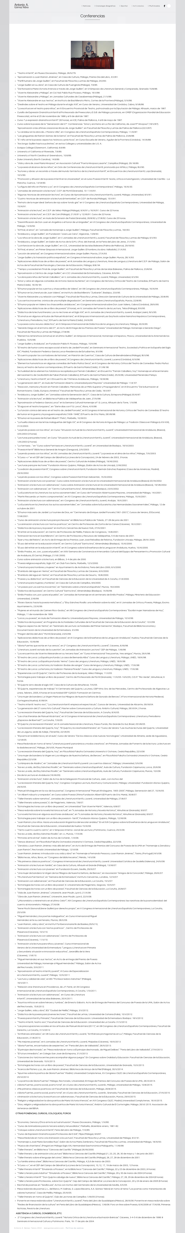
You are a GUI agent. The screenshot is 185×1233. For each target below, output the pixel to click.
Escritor (124, 6)
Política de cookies (75, 1228)
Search (169, 6)
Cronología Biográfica (105, 6)
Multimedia (154, 6)
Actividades (138, 6)
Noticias (86, 6)
